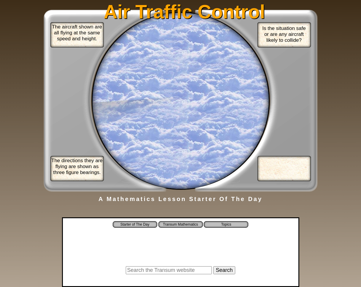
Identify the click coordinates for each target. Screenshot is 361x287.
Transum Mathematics (180, 224)
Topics (226, 224)
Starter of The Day (135, 224)
